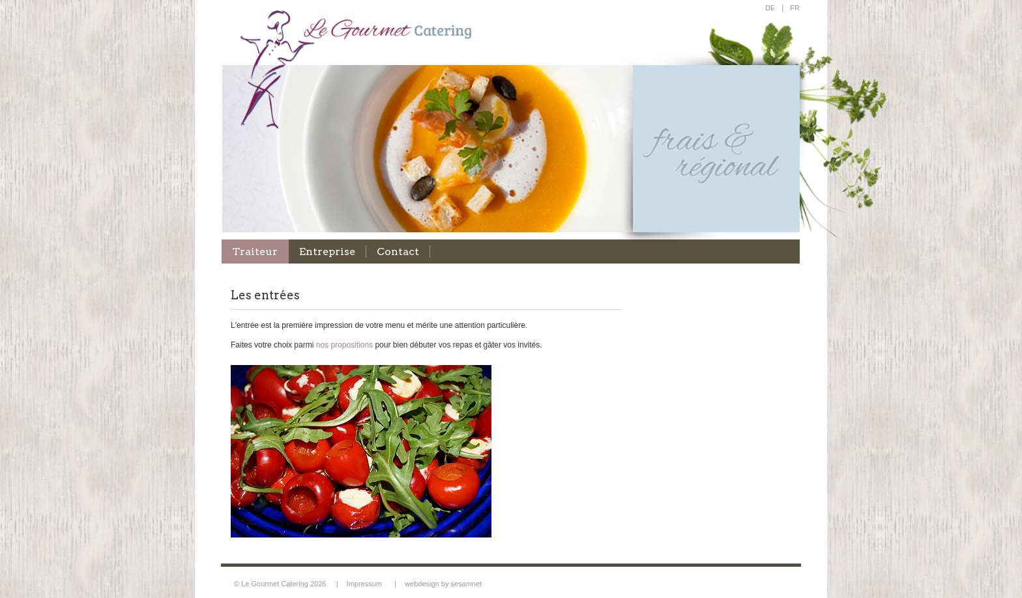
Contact (398, 251)
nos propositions (344, 344)
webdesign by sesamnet (443, 584)
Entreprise (327, 251)
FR (795, 8)
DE (770, 8)
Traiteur (255, 251)
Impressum (364, 584)
